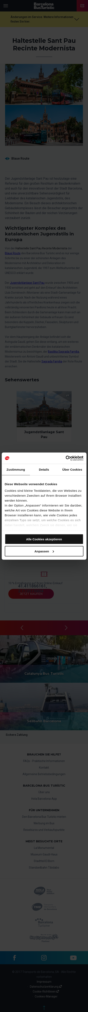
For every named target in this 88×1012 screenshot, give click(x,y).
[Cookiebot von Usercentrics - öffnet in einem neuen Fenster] (65, 458)
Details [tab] (44, 469)
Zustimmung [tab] (16, 469)
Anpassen (44, 551)
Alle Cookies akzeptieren (44, 539)
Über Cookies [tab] (72, 469)
